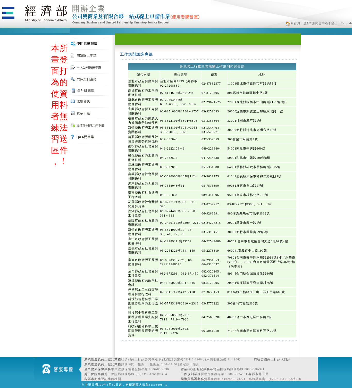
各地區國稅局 (220, 369)
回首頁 (293, 23)
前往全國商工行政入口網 (272, 359)
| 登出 (333, 23)
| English (345, 23)
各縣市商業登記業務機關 (102, 379)
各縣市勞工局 (258, 374)
